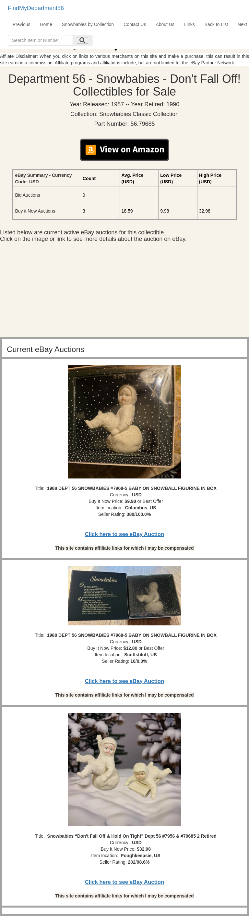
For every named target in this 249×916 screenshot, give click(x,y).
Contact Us (135, 24)
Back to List (216, 24)
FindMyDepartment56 (36, 8)
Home (46, 24)
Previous (21, 24)
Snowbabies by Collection (88, 24)
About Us (165, 24)
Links (189, 24)
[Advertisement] (124, 291)
